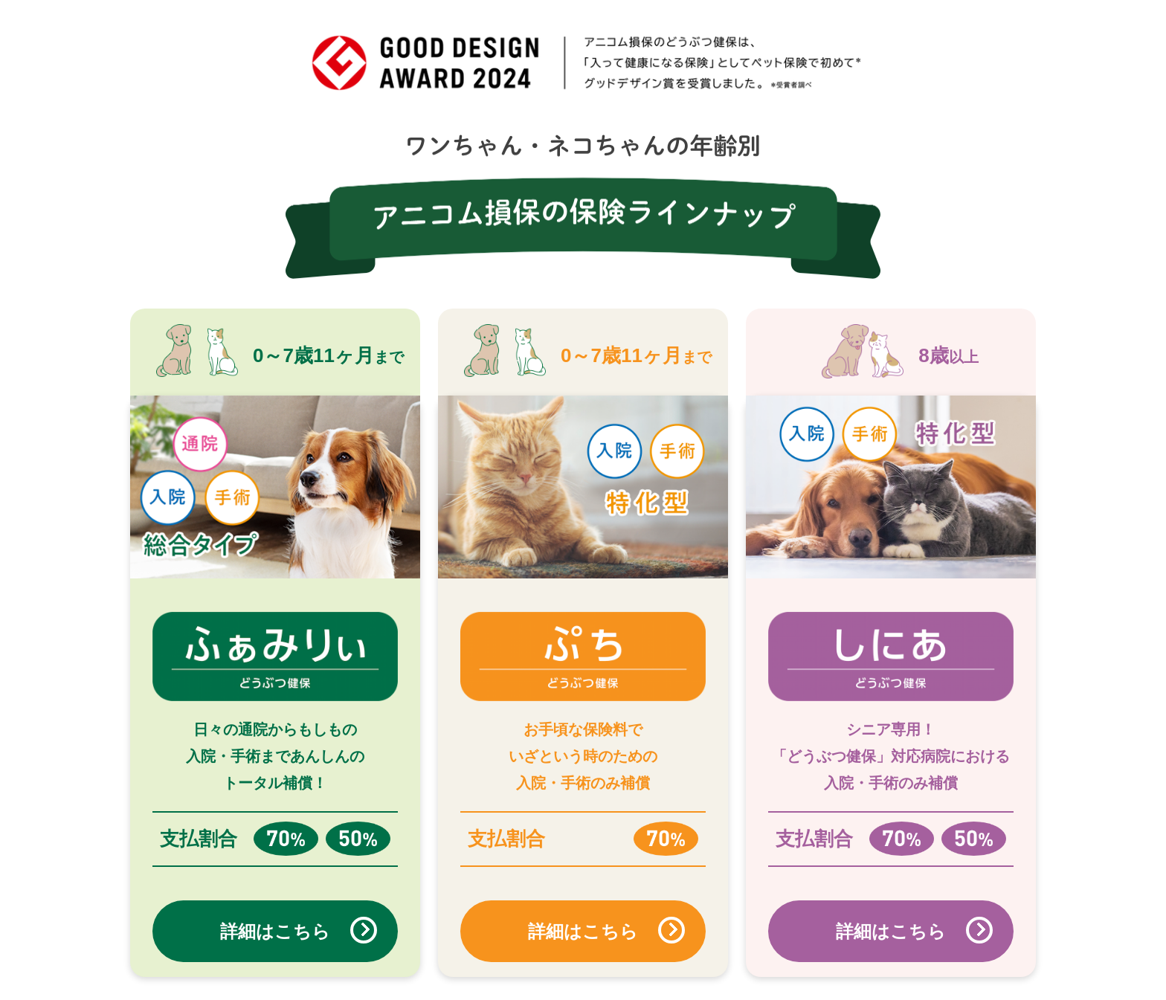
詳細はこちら (275, 931)
